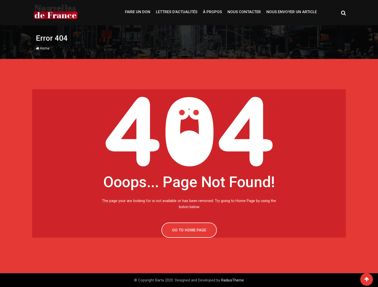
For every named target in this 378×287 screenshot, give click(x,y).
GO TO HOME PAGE (189, 230)
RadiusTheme (232, 280)
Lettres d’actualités (176, 12)
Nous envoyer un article (291, 12)
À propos (212, 12)
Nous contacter (244, 12)
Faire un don (137, 12)
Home (43, 48)
